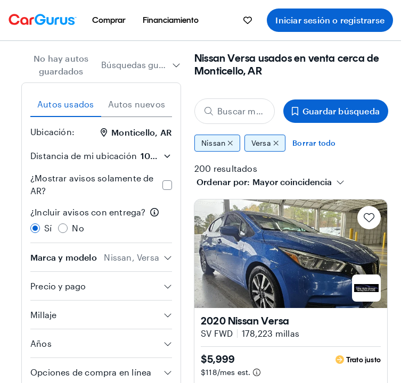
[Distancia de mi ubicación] (155, 155)
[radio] (35, 228)
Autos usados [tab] (65, 104)
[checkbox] (167, 185)
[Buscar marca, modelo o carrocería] (234, 111)
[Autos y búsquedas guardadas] (247, 20)
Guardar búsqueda (336, 111)
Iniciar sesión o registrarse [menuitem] (330, 20)
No (78, 228)
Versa (265, 143)
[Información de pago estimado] (256, 372)
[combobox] (141, 65)
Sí (48, 228)
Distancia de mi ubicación (83, 156)
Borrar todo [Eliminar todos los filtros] (314, 142)
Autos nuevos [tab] (136, 104)
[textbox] (292, 182)
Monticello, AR (136, 132)
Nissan (217, 143)
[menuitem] (109, 20)
